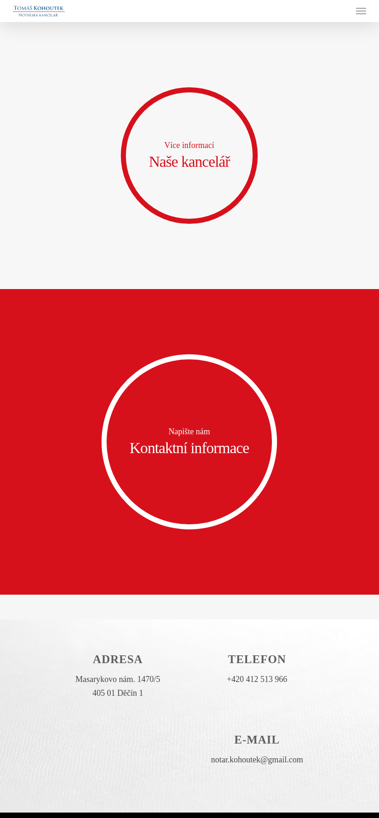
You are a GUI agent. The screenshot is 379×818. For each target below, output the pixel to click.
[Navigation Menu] (361, 11)
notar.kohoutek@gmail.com (257, 759)
